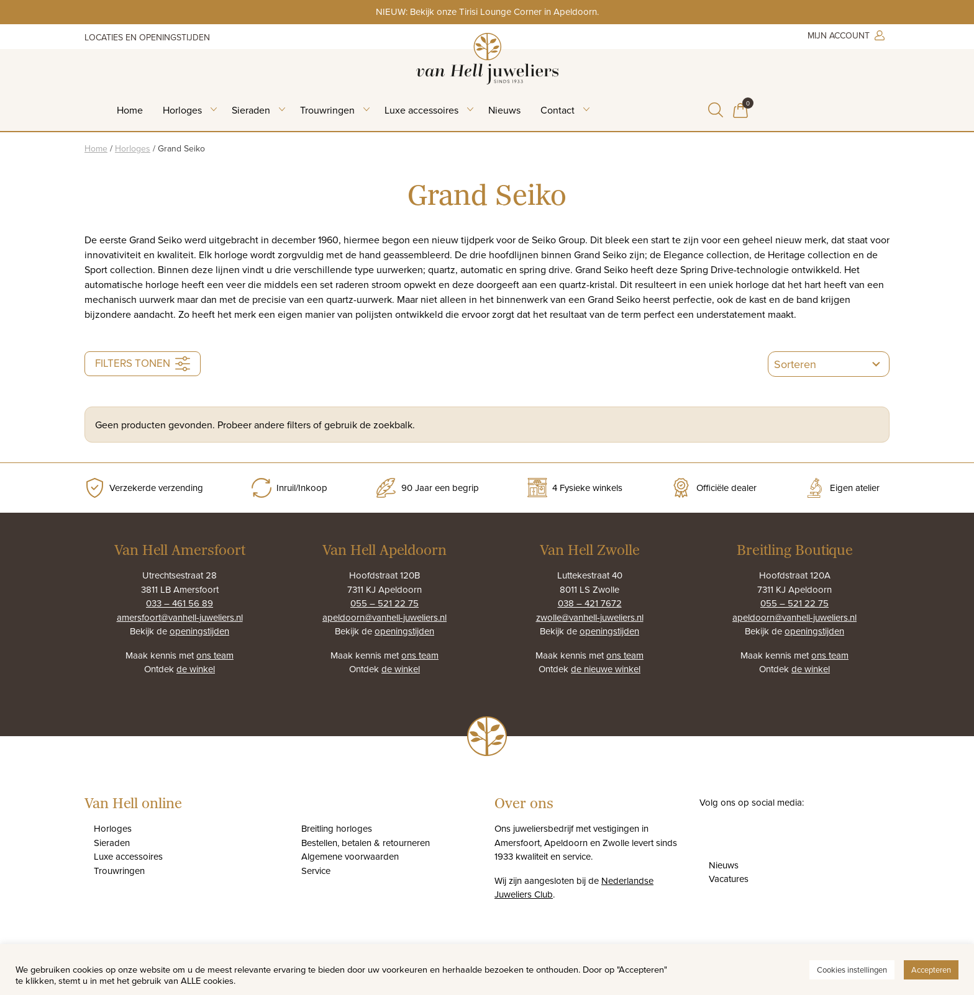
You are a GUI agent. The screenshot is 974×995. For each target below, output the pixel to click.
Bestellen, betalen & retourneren (365, 842)
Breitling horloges (336, 828)
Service (315, 870)
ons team (215, 655)
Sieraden (251, 110)
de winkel (195, 668)
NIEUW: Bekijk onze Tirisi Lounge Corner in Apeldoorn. (487, 11)
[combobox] (816, 364)
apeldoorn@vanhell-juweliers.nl (384, 617)
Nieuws (504, 110)
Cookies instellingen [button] (852, 969)
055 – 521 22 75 (384, 603)
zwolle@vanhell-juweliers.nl (590, 617)
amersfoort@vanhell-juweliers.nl (180, 617)
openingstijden (199, 630)
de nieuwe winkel (605, 668)
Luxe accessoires (421, 110)
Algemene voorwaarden (350, 856)
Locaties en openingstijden (147, 37)
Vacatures (729, 878)
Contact (557, 110)
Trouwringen (327, 110)
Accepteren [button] (931, 969)
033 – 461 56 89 (179, 603)
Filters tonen (142, 363)
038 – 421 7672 (590, 603)
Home (130, 110)
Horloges (182, 110)
